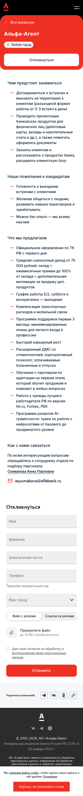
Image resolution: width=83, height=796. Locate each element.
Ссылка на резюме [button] (59, 616)
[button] (19, 22)
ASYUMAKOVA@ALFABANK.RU (38, 480)
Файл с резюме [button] (24, 616)
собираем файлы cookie (24, 772)
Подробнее (50, 776)
